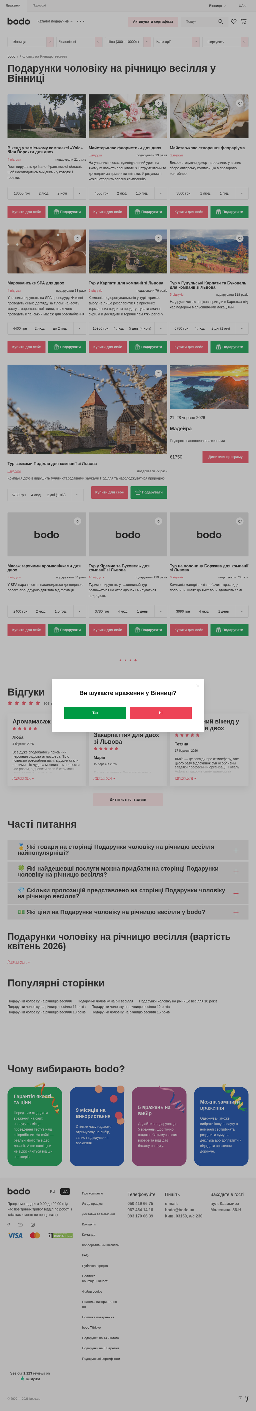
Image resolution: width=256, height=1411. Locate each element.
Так (95, 713)
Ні (160, 713)
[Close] (197, 685)
